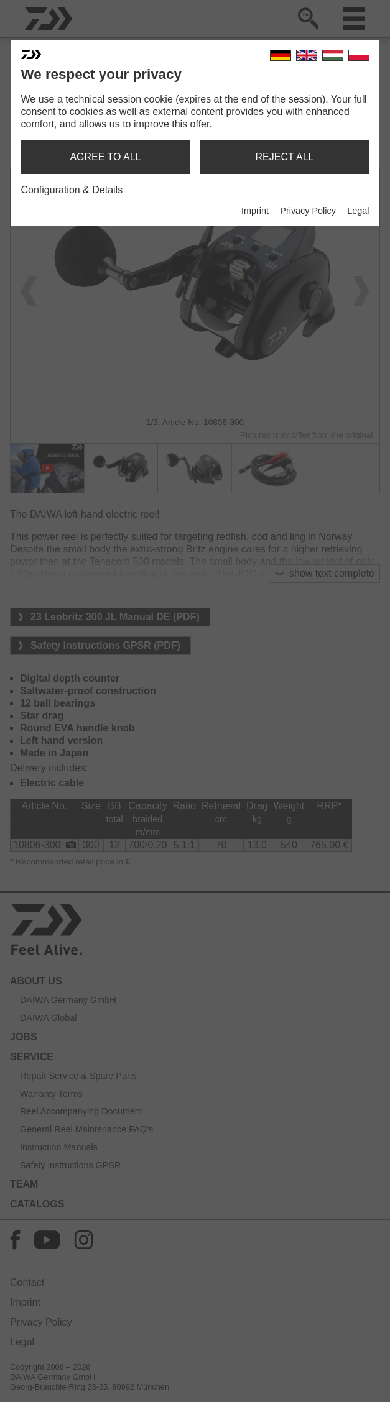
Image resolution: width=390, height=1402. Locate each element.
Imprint (255, 211)
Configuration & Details (72, 190)
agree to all (105, 157)
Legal (358, 211)
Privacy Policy (308, 211)
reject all (285, 157)
